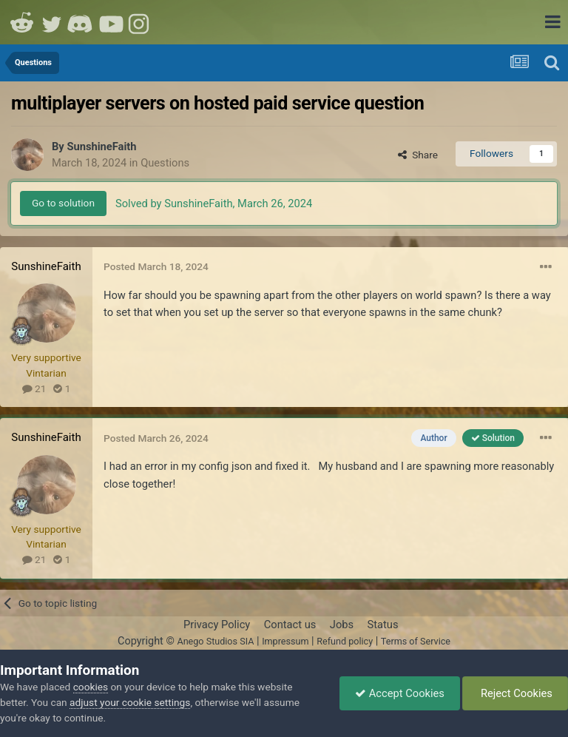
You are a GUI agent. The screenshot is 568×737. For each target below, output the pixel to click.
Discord (81, 22)
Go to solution (63, 203)
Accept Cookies (399, 693)
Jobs (342, 624)
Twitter (52, 22)
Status (383, 624)
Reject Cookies (515, 693)
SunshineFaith (101, 146)
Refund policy (345, 641)
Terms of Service (415, 641)
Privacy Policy (216, 624)
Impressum (285, 641)
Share (418, 155)
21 (34, 388)
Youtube (111, 22)
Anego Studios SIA (215, 641)
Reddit (22, 22)
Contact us (290, 624)
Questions (165, 162)
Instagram (140, 22)
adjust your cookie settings (130, 702)
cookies (90, 687)
